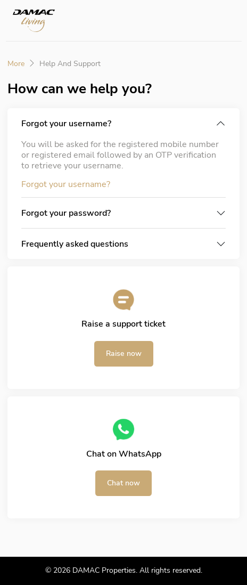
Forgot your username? (66, 123)
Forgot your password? (66, 213)
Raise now (124, 353)
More (15, 64)
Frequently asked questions (74, 244)
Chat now (123, 483)
